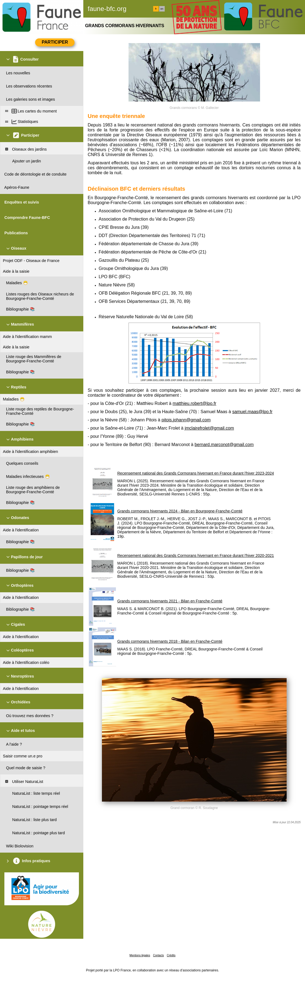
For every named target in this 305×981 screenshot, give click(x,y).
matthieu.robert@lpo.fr (194, 403)
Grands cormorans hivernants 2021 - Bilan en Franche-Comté (170, 601)
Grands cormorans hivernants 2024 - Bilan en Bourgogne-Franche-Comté (180, 511)
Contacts (158, 955)
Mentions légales (140, 955)
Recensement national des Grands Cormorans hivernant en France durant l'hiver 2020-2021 (195, 555)
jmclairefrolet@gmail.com (209, 428)
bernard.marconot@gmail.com (224, 444)
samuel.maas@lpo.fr (252, 411)
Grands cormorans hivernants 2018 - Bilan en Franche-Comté (170, 641)
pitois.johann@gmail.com (185, 420)
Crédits (171, 955)
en (162, 8)
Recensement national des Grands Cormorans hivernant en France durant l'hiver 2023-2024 (195, 473)
